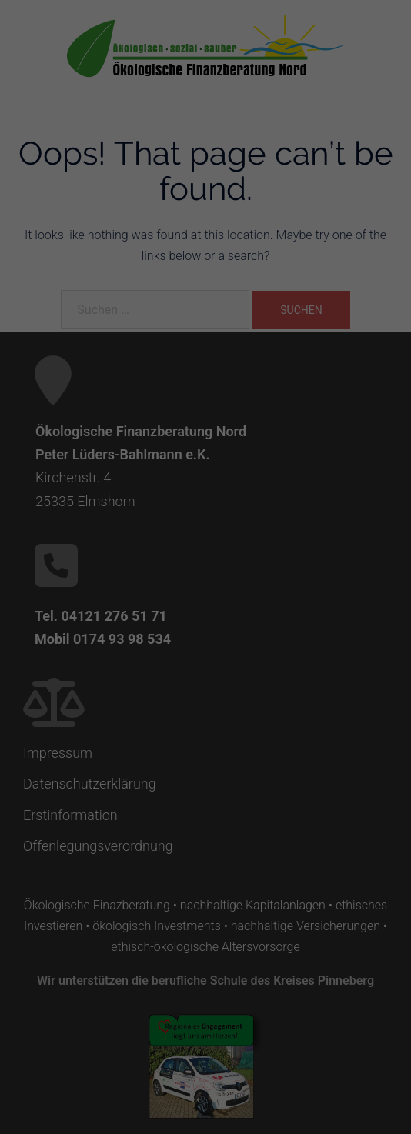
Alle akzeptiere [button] (205, 627)
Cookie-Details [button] (138, 751)
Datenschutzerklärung (164, 549)
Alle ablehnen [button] (205, 672)
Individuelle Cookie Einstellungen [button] (206, 717)
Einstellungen (71, 564)
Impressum (279, 751)
